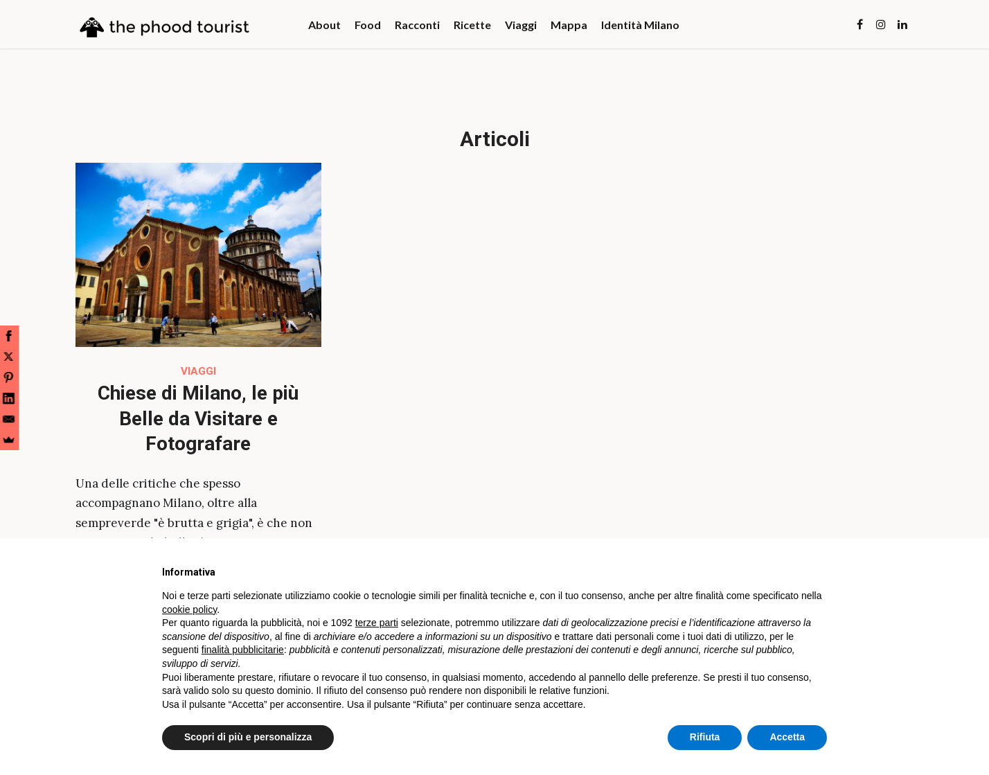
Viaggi (198, 371)
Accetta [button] (787, 736)
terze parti (376, 622)
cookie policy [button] (189, 609)
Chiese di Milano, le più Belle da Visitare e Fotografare (198, 418)
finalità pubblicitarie (243, 649)
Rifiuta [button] (705, 736)
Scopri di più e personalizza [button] (248, 736)
